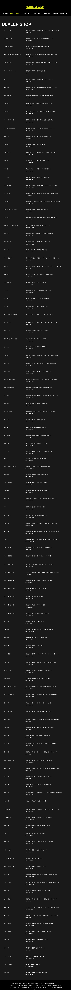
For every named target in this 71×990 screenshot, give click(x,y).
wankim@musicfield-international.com (48, 983)
